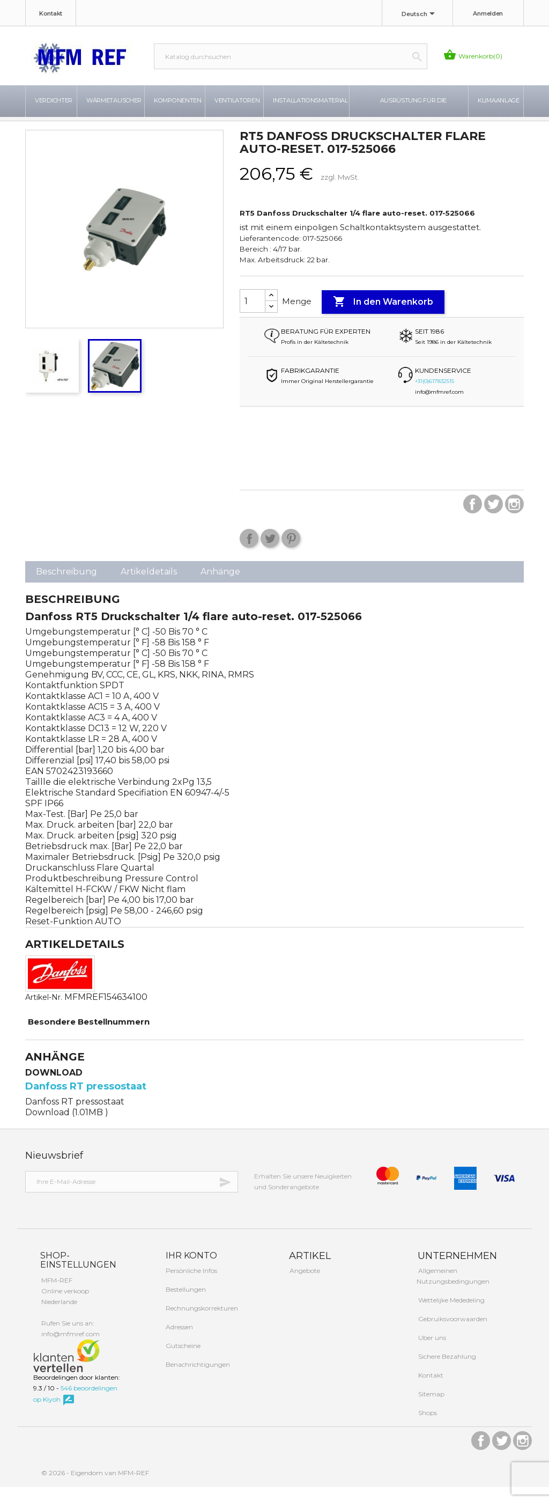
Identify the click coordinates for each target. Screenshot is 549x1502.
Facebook (472, 518)
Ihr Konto (190, 1270)
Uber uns (431, 1353)
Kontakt (50, 13)
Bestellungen (185, 1304)
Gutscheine (182, 1360)
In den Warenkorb (383, 316)
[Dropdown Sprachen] (420, 14)
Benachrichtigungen (197, 1379)
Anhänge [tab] (220, 586)
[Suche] (290, 56)
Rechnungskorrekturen (201, 1323)
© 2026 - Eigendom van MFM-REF (95, 1488)
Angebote (304, 1286)
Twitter (493, 518)
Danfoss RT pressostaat (85, 1101)
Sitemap (430, 1409)
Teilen (249, 552)
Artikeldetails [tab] (149, 586)
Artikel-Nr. (43, 1012)
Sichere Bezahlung (446, 1371)
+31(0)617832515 (434, 395)
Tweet (270, 552)
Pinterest (290, 552)
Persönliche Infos (190, 1285)
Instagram (514, 518)
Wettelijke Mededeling (451, 1315)
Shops (427, 1428)
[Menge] (252, 315)
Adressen (178, 1341)
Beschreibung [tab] (66, 586)
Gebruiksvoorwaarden (452, 1334)
